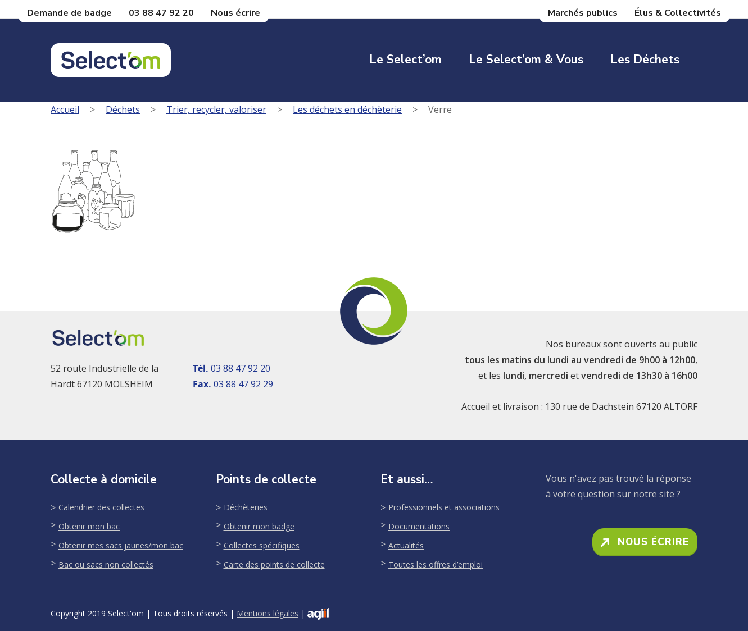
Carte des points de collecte (274, 564)
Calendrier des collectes (101, 507)
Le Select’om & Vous (526, 59)
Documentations (419, 526)
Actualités (406, 545)
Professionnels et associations (444, 507)
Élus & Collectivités (677, 13)
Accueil (65, 109)
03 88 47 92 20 (161, 13)
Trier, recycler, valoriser (216, 109)
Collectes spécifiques (262, 545)
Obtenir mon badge (259, 526)
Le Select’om (405, 59)
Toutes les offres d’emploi (435, 564)
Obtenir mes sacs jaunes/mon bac (120, 545)
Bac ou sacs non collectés (105, 564)
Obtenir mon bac (89, 526)
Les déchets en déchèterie (347, 109)
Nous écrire (235, 13)
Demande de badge (69, 13)
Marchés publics (583, 13)
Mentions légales (267, 613)
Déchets (123, 109)
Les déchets (644, 59)
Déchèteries (246, 507)
